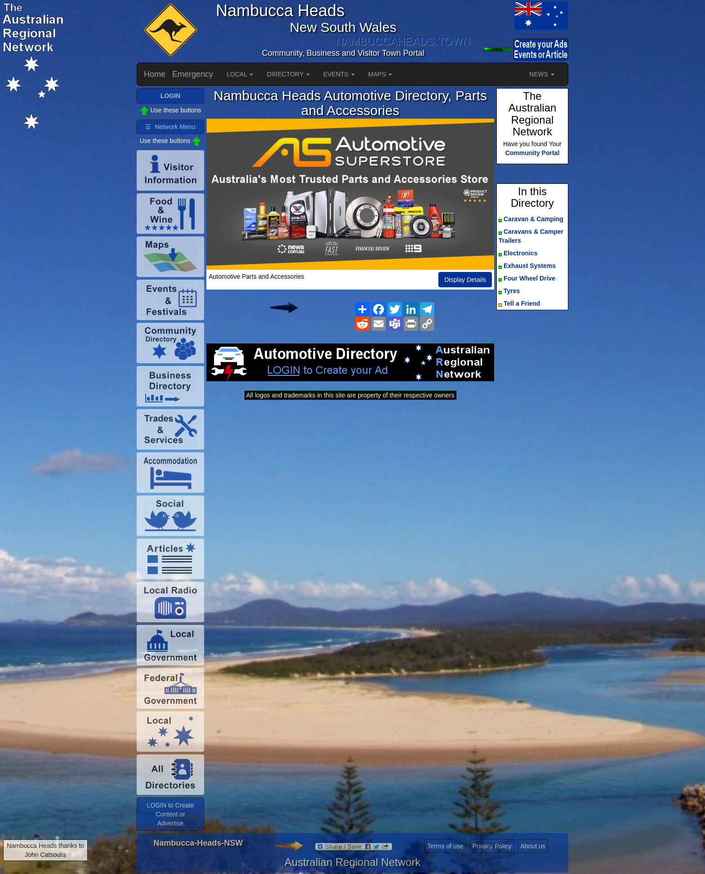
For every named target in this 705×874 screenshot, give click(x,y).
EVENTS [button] (339, 74)
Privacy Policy (491, 846)
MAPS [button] (380, 74)
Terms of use (445, 846)
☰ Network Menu (170, 126)
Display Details (465, 279)
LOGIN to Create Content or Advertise (170, 814)
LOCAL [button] (240, 74)
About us (532, 846)
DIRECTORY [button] (288, 74)
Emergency (192, 74)
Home (154, 74)
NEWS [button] (541, 74)
